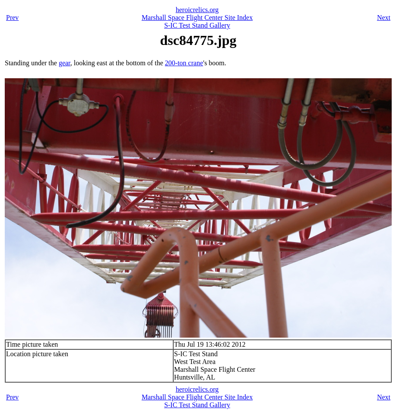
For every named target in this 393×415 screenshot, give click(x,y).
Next (383, 17)
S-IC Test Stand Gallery (197, 25)
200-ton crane (184, 63)
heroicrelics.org (197, 9)
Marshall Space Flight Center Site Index (197, 17)
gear (64, 63)
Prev (12, 17)
